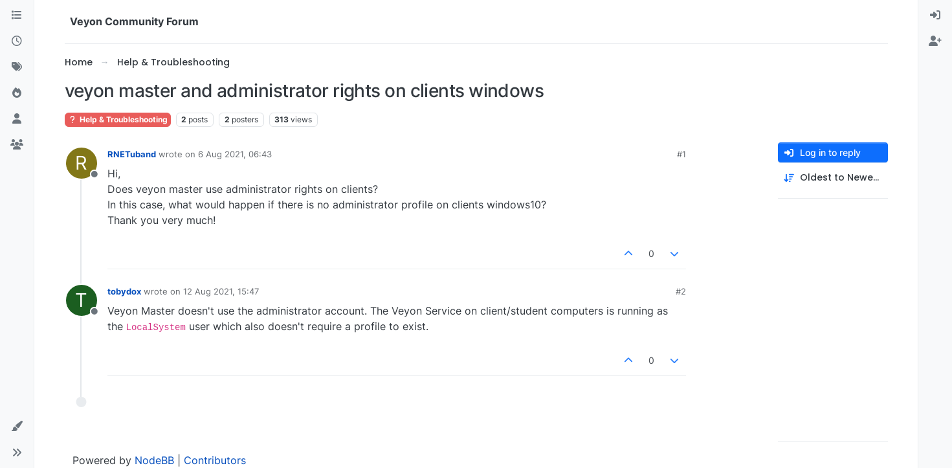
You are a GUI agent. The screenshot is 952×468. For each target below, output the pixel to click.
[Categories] (16, 15)
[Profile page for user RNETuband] (81, 163)
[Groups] (16, 145)
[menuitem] (935, 15)
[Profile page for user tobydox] (81, 300)
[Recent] (16, 41)
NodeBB (154, 460)
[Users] (16, 119)
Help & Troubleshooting (118, 119)
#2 (681, 291)
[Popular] (16, 93)
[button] (16, 426)
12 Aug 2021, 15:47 (221, 291)
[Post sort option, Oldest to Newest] (833, 178)
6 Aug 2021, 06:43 (235, 154)
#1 (681, 154)
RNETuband (131, 154)
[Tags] (16, 67)
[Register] (935, 41)
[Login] (935, 15)
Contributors (215, 460)
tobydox (124, 291)
